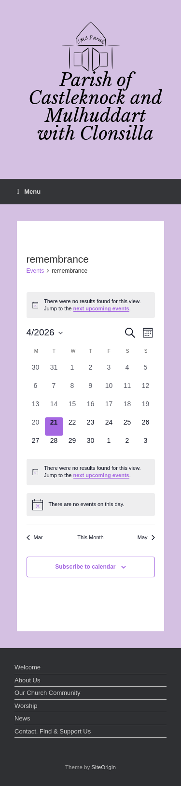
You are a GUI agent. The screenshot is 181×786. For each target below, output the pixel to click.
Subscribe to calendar (85, 566)
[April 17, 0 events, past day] (109, 408)
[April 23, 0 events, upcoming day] (91, 426)
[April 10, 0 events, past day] (109, 390)
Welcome (27, 667)
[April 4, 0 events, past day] (127, 371)
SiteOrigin (103, 767)
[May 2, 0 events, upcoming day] (127, 445)
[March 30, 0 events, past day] (36, 371)
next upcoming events (101, 308)
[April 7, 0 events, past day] (54, 390)
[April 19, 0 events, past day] (146, 408)
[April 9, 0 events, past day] (91, 390)
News (22, 718)
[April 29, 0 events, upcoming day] (72, 445)
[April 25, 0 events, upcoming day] (127, 426)
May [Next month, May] (146, 537)
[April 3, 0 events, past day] (109, 371)
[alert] (91, 305)
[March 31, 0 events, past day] (54, 371)
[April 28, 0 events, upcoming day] (54, 445)
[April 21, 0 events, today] (54, 426)
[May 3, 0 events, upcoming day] (146, 445)
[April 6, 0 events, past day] (36, 390)
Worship (25, 705)
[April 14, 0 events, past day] (54, 408)
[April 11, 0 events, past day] (127, 390)
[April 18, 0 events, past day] (127, 408)
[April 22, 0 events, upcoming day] (72, 426)
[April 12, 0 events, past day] (146, 390)
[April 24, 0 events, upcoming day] (109, 426)
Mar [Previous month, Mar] (35, 537)
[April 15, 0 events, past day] (72, 408)
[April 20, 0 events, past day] (36, 426)
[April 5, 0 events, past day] (146, 371)
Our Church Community (47, 692)
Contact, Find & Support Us (52, 731)
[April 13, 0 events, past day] (36, 408)
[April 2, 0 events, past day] (91, 371)
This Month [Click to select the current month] (90, 537)
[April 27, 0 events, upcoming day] (36, 445)
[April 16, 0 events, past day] (91, 408)
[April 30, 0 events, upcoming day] (91, 445)
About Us (27, 680)
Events (35, 270)
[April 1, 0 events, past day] (72, 371)
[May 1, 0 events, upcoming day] (109, 445)
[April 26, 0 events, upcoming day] (146, 426)
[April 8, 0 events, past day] (72, 390)
